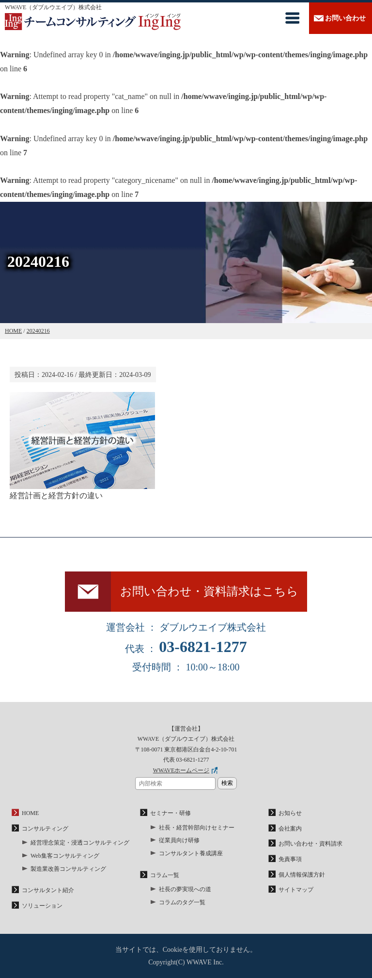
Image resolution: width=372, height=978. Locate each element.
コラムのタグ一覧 (182, 902)
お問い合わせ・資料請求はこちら (209, 591)
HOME (30, 813)
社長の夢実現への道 (185, 889)
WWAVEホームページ (181, 770)
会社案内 (290, 828)
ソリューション (42, 905)
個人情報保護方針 (302, 874)
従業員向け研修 (179, 840)
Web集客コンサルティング (65, 855)
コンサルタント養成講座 (191, 853)
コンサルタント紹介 (48, 890)
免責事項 (290, 859)
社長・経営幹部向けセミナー (196, 827)
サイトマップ (296, 889)
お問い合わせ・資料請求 (310, 843)
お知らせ (290, 813)
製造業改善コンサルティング (68, 868)
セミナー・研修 (170, 813)
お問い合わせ (345, 18)
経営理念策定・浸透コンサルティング (80, 842)
